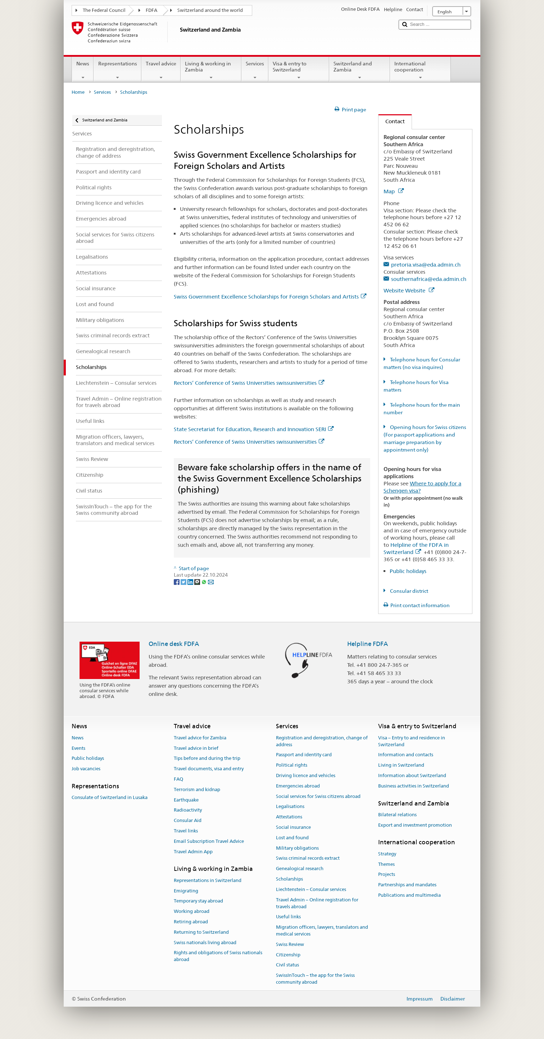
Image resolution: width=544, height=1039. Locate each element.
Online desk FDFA (174, 643)
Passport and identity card (304, 755)
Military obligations (297, 848)
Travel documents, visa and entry (209, 768)
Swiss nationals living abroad (205, 942)
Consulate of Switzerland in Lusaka (110, 797)
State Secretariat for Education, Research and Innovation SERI (254, 429)
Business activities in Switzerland (413, 786)
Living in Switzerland (401, 765)
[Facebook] (177, 582)
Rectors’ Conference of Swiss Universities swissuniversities (249, 382)
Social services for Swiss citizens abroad (318, 796)
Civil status (287, 965)
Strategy (387, 853)
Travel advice (161, 70)
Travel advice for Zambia (200, 737)
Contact (391, 121)
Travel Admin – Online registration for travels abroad (317, 903)
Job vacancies (86, 768)
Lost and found (292, 837)
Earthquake (186, 800)
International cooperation (420, 70)
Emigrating (186, 890)
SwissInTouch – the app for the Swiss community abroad (315, 979)
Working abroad (191, 911)
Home (78, 92)
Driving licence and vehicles (305, 775)
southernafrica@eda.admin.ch (428, 279)
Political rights (291, 765)
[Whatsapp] (204, 582)
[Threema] (197, 582)
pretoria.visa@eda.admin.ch (426, 264)
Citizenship (288, 954)
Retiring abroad (191, 921)
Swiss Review (290, 944)
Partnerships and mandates (407, 884)
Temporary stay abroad (198, 901)
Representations (117, 70)
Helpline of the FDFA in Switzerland (416, 548)
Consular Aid (187, 820)
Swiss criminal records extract (308, 858)
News (82, 70)
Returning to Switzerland (201, 932)
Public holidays (408, 571)
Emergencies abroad (298, 786)
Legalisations (290, 806)
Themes (386, 864)
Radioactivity (188, 810)
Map (394, 191)
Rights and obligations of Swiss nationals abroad (218, 956)
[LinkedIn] (190, 582)
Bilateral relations (397, 814)
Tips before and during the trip (207, 758)
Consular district (408, 591)
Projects (386, 874)
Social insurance (293, 827)
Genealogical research (299, 869)
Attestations (289, 816)
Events (78, 748)
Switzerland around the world (210, 10)
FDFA (151, 10)
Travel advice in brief (196, 748)
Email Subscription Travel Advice (209, 841)
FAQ (178, 779)
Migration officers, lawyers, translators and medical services (322, 930)
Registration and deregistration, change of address (322, 741)
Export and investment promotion (415, 825)
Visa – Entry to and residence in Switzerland (411, 741)
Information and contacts (405, 755)
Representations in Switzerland (207, 880)
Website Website (409, 290)
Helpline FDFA (367, 643)
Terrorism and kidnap (197, 789)
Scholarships (289, 879)
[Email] (211, 582)
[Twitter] (184, 582)
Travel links (186, 830)
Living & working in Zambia (211, 70)
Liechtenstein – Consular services (311, 889)
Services (255, 70)
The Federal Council (104, 10)
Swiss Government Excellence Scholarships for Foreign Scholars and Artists (270, 296)
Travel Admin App (193, 851)
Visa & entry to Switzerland (299, 70)
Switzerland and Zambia (360, 70)
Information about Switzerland (412, 775)
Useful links (288, 917)
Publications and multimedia (409, 895)
